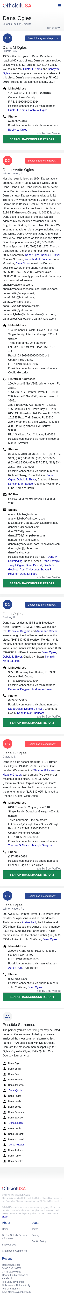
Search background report (32, 139)
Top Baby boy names (13, 1281)
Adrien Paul (29, 922)
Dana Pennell (34, 565)
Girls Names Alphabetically (16, 1285)
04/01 (18, 1268)
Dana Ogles (32, 255)
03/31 (5, 1271)
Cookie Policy (39, 1241)
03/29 (18, 1271)
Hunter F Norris (32, 69)
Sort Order (52, 28)
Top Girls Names (11, 1288)
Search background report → (43, 38)
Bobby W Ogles (37, 110)
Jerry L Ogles (16, 565)
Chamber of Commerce (14, 1250)
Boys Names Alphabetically (16, 1292)
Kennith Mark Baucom (38, 259)
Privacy (36, 1235)
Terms (35, 1229)
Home (5, 1229)
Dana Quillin (12, 1090)
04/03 (5, 1268)
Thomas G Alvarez (44, 770)
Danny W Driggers (19, 631)
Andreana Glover (46, 631)
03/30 (12, 1271)
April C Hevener (29, 569)
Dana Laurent (13, 1123)
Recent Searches (11, 1264)
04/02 (12, 1268)
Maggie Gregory (12, 774)
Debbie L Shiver (50, 255)
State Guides (9, 1244)
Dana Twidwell (13, 1145)
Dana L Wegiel (51, 561)
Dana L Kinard (28, 573)
